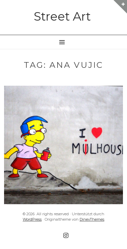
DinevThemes (92, 219)
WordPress (32, 219)
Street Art (62, 16)
